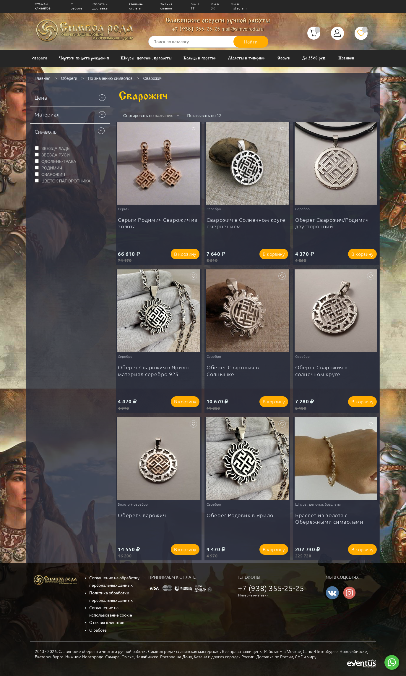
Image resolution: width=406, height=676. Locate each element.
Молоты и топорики (246, 58)
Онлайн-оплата (136, 6)
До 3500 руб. (314, 58)
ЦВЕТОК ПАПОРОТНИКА (65, 181)
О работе (76, 6)
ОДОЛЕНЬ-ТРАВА (58, 161)
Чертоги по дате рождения (84, 58)
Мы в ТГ (195, 6)
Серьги (284, 58)
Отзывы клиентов (43, 6)
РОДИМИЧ (51, 168)
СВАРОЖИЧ (53, 174)
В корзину (185, 254)
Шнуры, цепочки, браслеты (146, 58)
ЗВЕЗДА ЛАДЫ (56, 148)
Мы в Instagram (238, 6)
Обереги (39, 58)
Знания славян (166, 6)
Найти (251, 41)
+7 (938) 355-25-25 (196, 29)
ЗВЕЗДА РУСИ (55, 155)
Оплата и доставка (100, 6)
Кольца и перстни (199, 58)
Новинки (346, 58)
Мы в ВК (214, 6)
